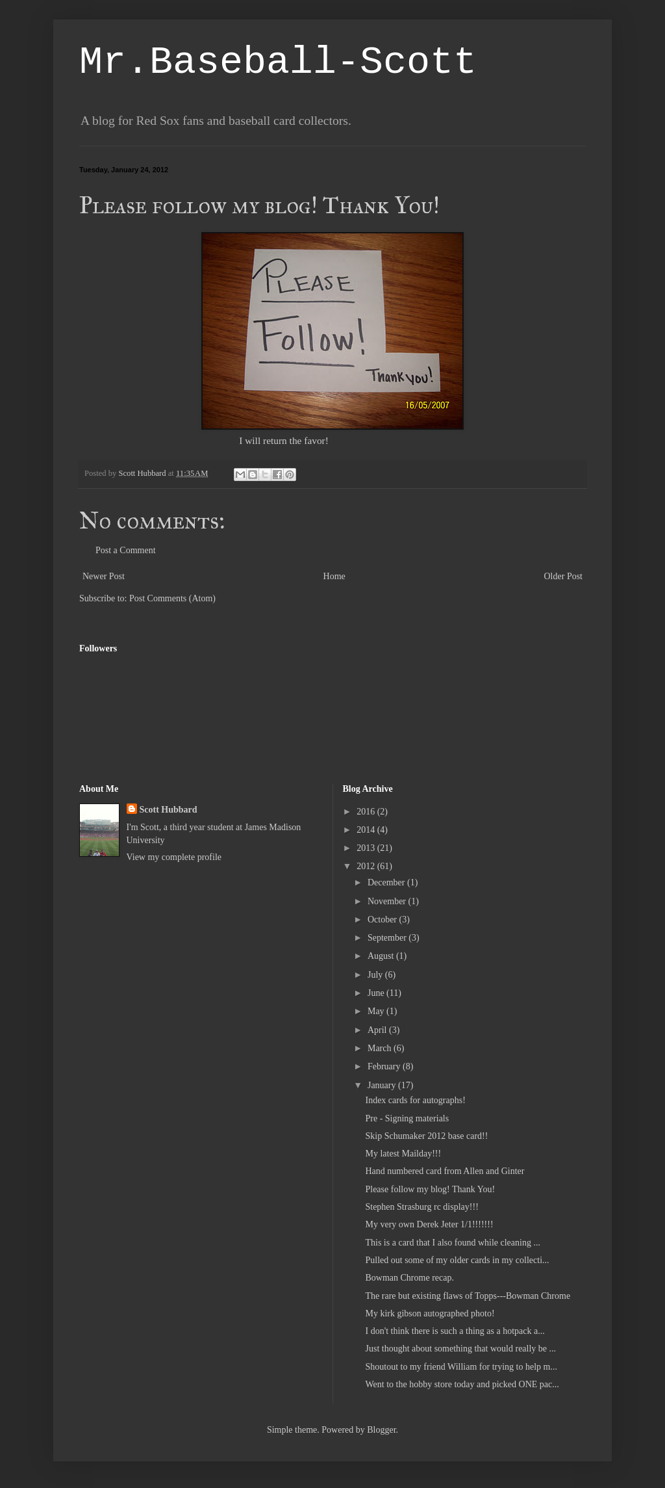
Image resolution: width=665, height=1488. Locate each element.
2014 (367, 830)
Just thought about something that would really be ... (460, 1348)
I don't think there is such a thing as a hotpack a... (454, 1331)
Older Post (563, 576)
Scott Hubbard (168, 810)
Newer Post (103, 576)
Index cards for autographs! (415, 1100)
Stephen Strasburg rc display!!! (421, 1207)
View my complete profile (174, 857)
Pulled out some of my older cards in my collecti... (457, 1260)
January (383, 1085)
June (377, 993)
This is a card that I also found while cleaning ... (452, 1242)
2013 (367, 848)
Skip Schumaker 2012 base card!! (426, 1136)
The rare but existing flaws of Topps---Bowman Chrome (467, 1296)
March (381, 1048)
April (378, 1030)
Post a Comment (125, 550)
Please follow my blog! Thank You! (430, 1189)
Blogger (381, 1430)
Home (334, 576)
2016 (367, 811)
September (388, 938)
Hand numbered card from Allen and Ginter (444, 1171)
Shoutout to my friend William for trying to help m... (461, 1367)
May (377, 1011)
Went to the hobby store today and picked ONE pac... (461, 1384)
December (387, 882)
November (388, 901)
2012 (367, 866)
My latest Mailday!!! (403, 1153)
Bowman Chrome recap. (409, 1278)
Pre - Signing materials (407, 1118)
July (376, 975)
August (382, 956)
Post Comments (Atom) (172, 598)
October (383, 919)
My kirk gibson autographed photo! (429, 1313)
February (385, 1066)
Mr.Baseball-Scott (278, 62)
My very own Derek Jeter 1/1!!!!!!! (429, 1224)
